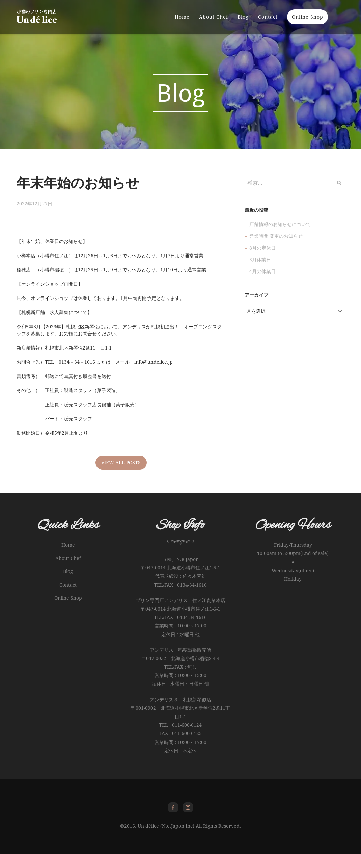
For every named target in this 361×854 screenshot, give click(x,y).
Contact (268, 17)
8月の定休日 (262, 248)
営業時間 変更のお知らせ (276, 236)
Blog (243, 17)
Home (182, 17)
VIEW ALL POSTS (121, 462)
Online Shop (307, 17)
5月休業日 (260, 259)
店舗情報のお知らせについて (280, 224)
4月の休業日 (262, 271)
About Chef (213, 17)
